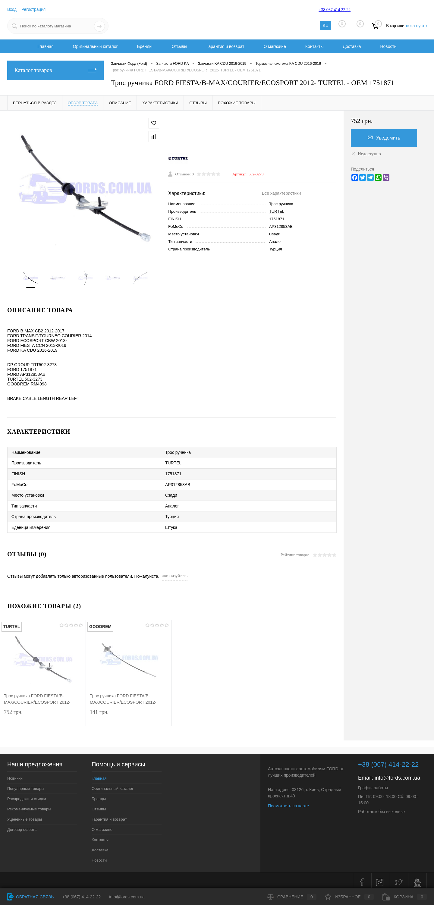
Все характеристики (281, 193)
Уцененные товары (24, 816)
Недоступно (366, 153)
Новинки (15, 775)
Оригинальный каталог (95, 46)
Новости (388, 46)
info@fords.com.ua (397, 775)
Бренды (145, 46)
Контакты (314, 46)
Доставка (352, 46)
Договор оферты (22, 826)
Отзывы (179, 46)
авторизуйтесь (174, 572)
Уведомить (384, 137)
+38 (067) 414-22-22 (81, 896)
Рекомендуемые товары (29, 806)
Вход (12, 9)
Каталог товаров (55, 70)
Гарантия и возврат (225, 46)
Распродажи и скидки (26, 795)
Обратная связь (30, 896)
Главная (45, 46)
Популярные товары (25, 785)
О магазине (274, 46)
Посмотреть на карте (288, 802)
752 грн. (43, 714)
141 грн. (129, 714)
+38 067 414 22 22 (335, 10)
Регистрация (34, 9)
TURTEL (276, 211)
